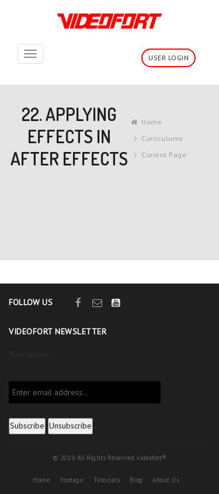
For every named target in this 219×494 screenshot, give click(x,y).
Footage (72, 480)
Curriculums (162, 138)
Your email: (28, 354)
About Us (165, 480)
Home (151, 122)
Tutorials (106, 480)
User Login (168, 57)
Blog (136, 480)
